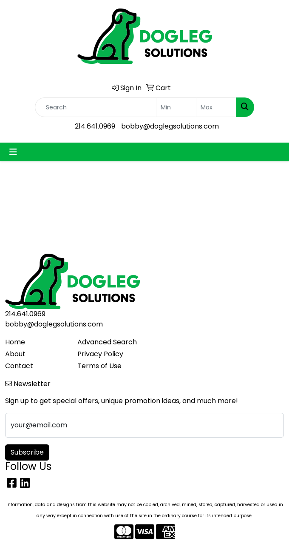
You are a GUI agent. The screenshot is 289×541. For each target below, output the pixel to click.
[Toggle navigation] (13, 152)
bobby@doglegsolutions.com (170, 126)
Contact (19, 366)
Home (15, 342)
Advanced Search (107, 342)
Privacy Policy (100, 354)
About (15, 354)
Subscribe (27, 452)
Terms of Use (99, 366)
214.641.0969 (95, 126)
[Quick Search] (95, 107)
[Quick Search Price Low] (176, 107)
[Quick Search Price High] (216, 107)
